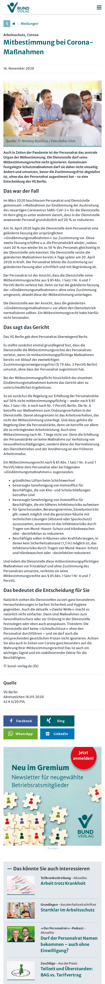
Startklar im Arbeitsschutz (67, 910)
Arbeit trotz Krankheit (63, 883)
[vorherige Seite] (6, 23)
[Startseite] (13, 23)
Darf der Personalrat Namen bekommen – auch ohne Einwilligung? (69, 944)
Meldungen (29, 24)
